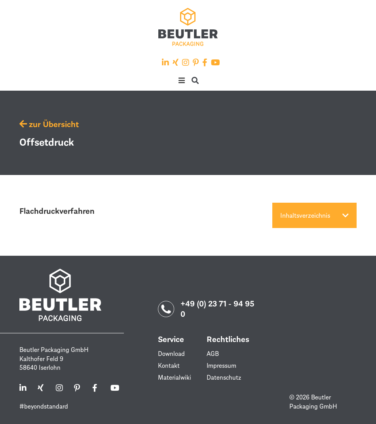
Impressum (222, 365)
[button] (181, 80)
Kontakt (169, 365)
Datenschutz (224, 377)
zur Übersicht (49, 124)
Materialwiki (174, 377)
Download (171, 353)
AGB (213, 353)
